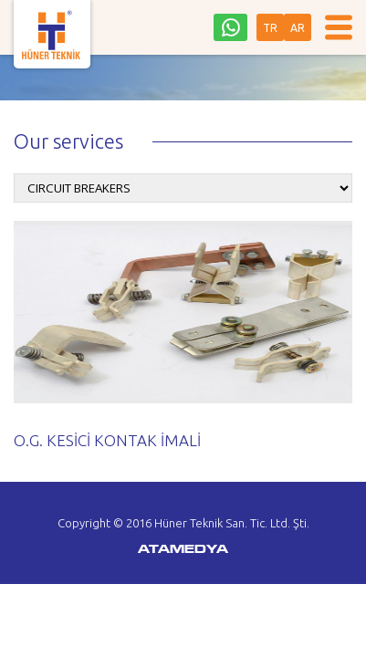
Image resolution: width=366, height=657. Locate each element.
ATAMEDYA (183, 550)
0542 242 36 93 (230, 27)
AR (297, 28)
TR (270, 28)
